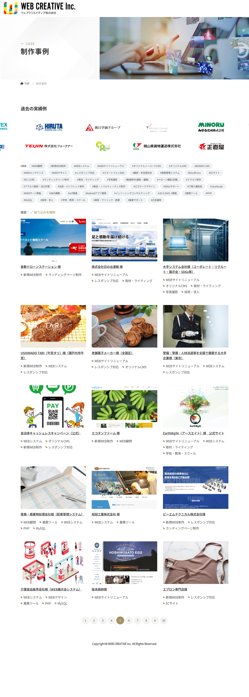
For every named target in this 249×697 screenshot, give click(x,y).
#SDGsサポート (171, 186)
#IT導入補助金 (194, 186)
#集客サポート (135, 200)
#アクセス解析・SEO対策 (37, 186)
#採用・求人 (46, 200)
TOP (26, 83)
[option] (113, 137)
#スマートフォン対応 (113, 172)
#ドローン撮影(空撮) (167, 179)
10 (163, 620)
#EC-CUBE (29, 179)
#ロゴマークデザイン (144, 186)
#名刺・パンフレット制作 (71, 186)
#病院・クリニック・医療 (106, 200)
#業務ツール (191, 193)
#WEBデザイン (59, 172)
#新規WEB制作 (58, 166)
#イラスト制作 (193, 179)
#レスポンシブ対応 (85, 172)
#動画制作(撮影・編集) (137, 179)
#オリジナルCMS (177, 166)
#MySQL (28, 200)
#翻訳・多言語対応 (142, 172)
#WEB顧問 (37, 166)
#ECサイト (214, 172)
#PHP (209, 193)
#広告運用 (156, 200)
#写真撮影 (112, 179)
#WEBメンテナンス (33, 172)
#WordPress (194, 172)
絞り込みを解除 (44, 212)
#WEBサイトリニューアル (110, 166)
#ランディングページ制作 (56, 179)
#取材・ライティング (88, 179)
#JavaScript (216, 186)
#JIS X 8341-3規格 (167, 193)
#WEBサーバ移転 (32, 193)
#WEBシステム (81, 166)
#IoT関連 (72, 193)
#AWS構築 (54, 193)
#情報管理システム (170, 172)
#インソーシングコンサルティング (132, 193)
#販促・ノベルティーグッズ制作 (108, 186)
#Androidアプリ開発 (95, 193)
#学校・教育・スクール (73, 200)
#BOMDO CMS (202, 166)
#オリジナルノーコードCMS (146, 166)
